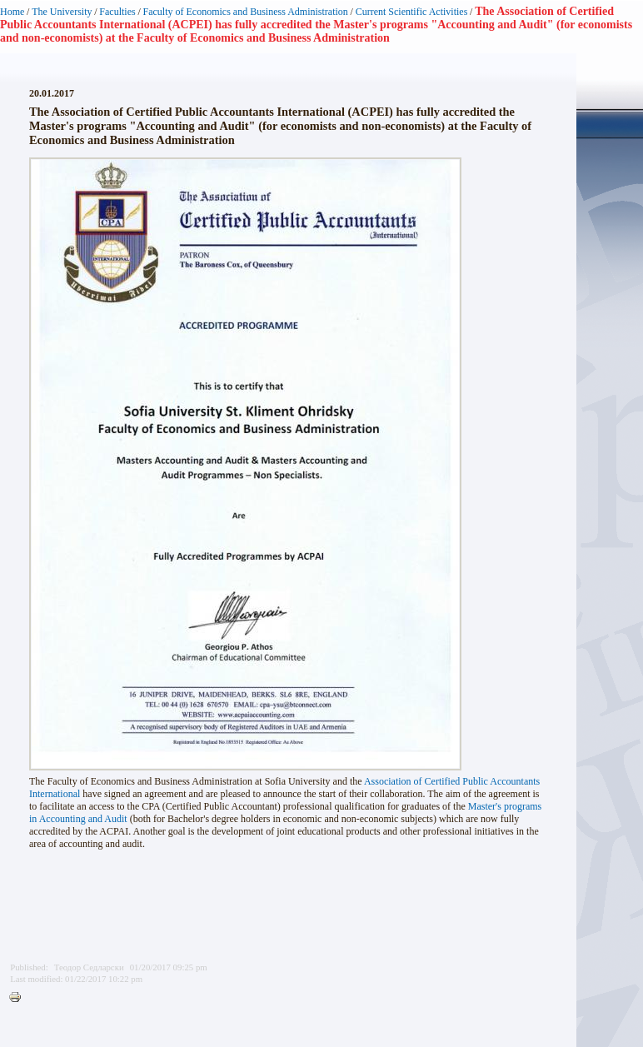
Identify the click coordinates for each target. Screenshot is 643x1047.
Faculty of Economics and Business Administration (245, 11)
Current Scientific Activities (412, 11)
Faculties (117, 11)
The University (62, 11)
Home (12, 11)
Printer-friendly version (19, 997)
